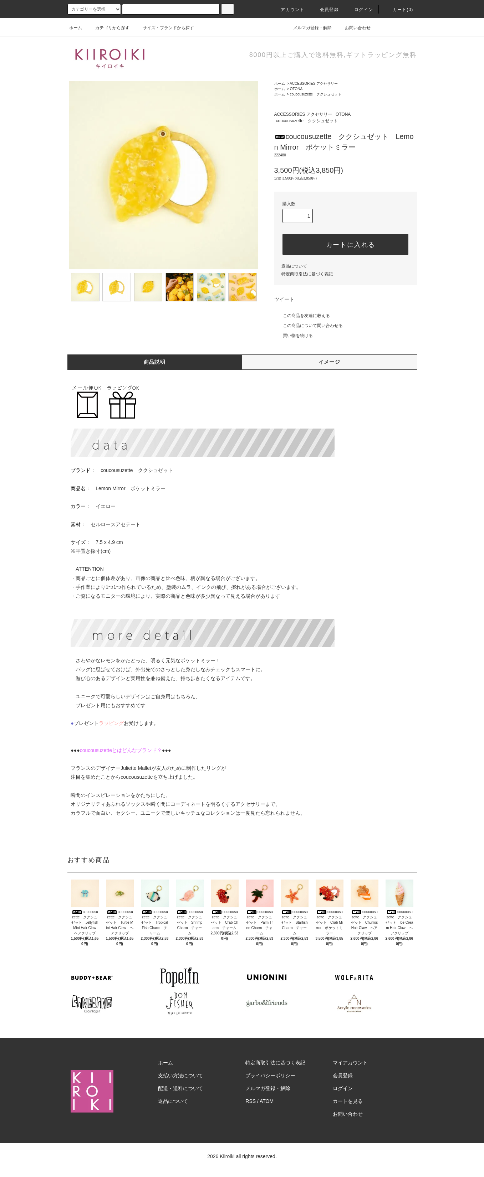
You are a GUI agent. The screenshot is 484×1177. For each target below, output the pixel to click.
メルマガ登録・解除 (308, 27)
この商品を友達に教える (302, 315)
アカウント (288, 9)
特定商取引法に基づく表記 (307, 273)
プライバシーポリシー (270, 1075)
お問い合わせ (353, 27)
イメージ (330, 362)
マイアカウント (350, 1062)
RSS (250, 1101)
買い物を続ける (293, 335)
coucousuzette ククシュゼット (316, 94)
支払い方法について (180, 1075)
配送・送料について (180, 1088)
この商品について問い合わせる (308, 325)
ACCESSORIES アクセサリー (314, 83)
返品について (294, 266)
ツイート (284, 299)
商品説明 (155, 362)
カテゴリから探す (108, 27)
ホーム (75, 27)
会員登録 (325, 9)
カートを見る (348, 1101)
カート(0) (398, 9)
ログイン (359, 9)
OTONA (296, 89)
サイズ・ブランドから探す (164, 27)
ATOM (267, 1101)
